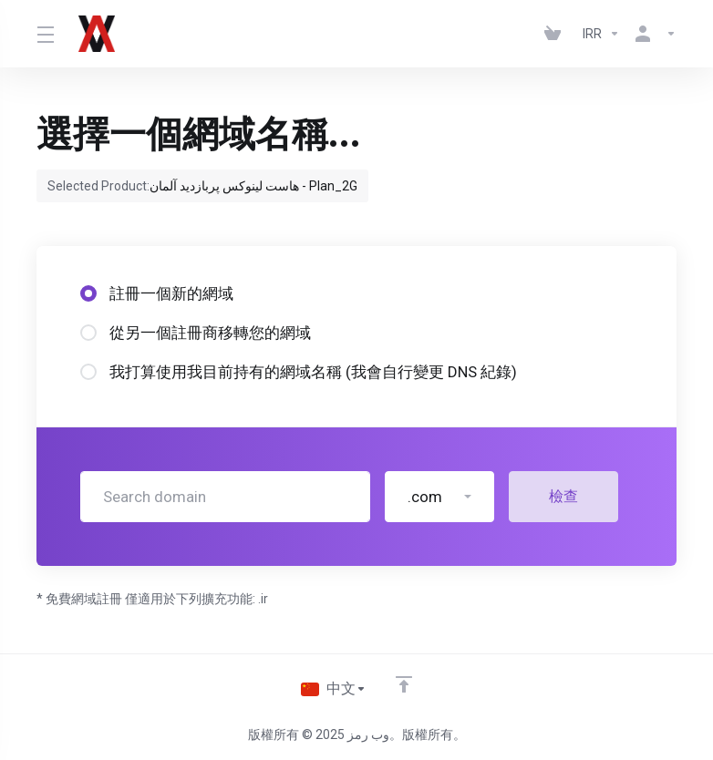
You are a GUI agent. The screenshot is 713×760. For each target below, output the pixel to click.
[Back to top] (405, 684)
